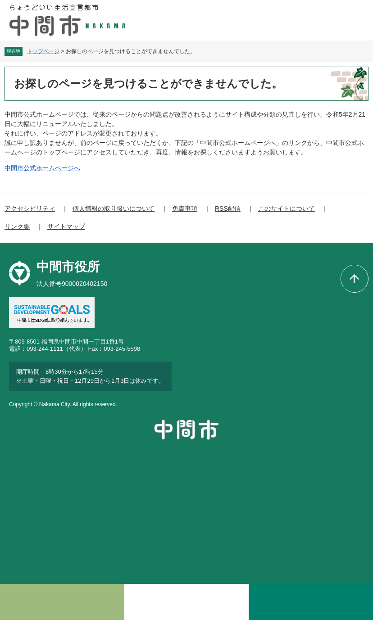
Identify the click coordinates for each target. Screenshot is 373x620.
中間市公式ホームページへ (42, 168)
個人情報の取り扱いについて (114, 208)
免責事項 (184, 208)
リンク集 (17, 226)
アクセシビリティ (30, 208)
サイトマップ (66, 226)
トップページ (43, 51)
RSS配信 (228, 208)
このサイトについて (286, 208)
